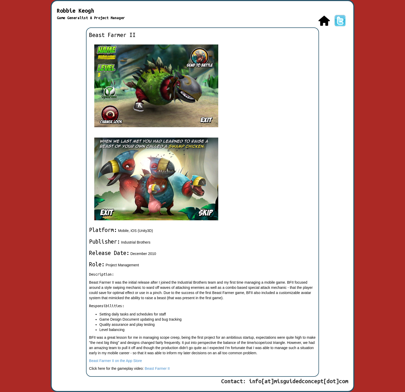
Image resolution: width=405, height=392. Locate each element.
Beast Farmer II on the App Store (115, 361)
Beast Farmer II (157, 368)
